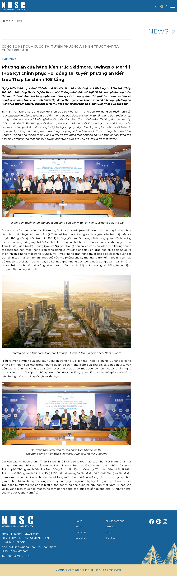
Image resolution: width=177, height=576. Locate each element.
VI (163, 6)
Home (6, 20)
